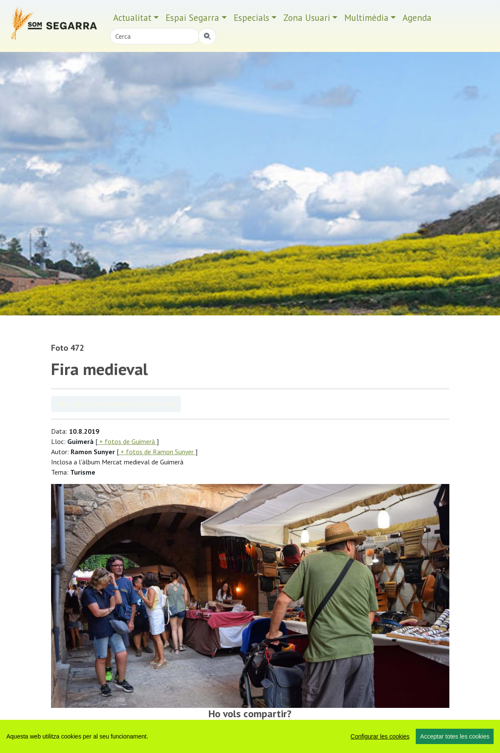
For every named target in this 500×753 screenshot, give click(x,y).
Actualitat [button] (132, 17)
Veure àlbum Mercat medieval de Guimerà (116, 404)
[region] (250, 736)
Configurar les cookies (380, 736)
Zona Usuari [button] (306, 17)
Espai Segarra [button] (192, 17)
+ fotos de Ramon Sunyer (157, 451)
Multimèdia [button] (366, 17)
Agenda (417, 17)
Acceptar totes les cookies (454, 736)
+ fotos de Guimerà (127, 441)
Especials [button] (251, 17)
